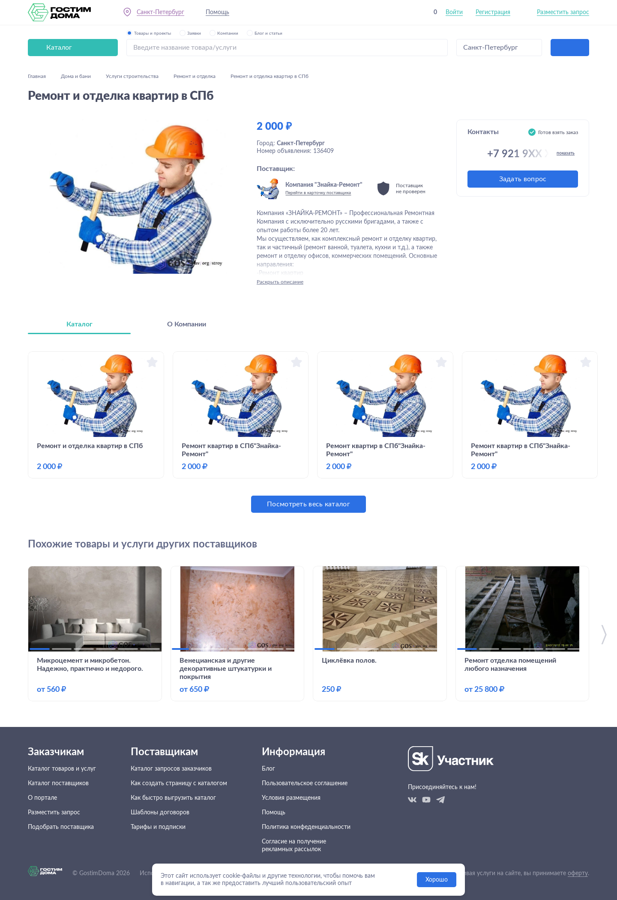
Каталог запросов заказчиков (171, 769)
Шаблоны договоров (160, 813)
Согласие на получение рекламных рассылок (294, 845)
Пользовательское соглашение (304, 783)
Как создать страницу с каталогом (179, 783)
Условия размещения (291, 798)
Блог (268, 769)
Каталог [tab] (79, 324)
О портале (42, 798)
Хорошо (436, 880)
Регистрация (493, 12)
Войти (454, 12)
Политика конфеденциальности (306, 827)
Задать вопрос (523, 179)
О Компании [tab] (186, 324)
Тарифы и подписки (158, 827)
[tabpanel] (308, 432)
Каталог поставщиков (58, 783)
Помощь (217, 12)
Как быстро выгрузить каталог (173, 798)
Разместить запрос (563, 12)
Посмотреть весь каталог (308, 504)
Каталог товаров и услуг (62, 769)
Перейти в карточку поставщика (318, 193)
